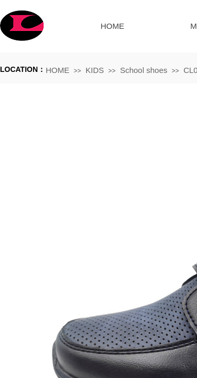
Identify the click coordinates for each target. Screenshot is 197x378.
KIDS (95, 70)
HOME (113, 26)
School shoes (143, 70)
